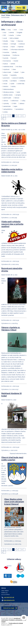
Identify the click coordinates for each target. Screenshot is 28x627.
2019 (9, 29)
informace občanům (17, 49)
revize (5, 83)
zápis (15, 106)
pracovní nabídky (18, 78)
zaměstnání (7, 106)
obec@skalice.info (9, 600)
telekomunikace (8, 89)
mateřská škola (8, 66)
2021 (21, 29)
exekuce (22, 44)
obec (14, 69)
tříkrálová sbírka (8, 92)
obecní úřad (7, 72)
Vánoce (16, 98)
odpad (16, 72)
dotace (5, 44)
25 (2, 118)
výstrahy (6, 103)
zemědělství (19, 109)
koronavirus (7, 61)
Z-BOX (14, 103)
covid (5, 38)
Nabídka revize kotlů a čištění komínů (11, 170)
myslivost (6, 69)
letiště (13, 63)
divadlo (5, 41)
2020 (15, 29)
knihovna (16, 55)
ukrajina (18, 95)
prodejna (14, 81)
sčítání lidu (21, 83)
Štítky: (3, 29)
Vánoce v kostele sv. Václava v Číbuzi (10, 328)
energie (13, 44)
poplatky (14, 75)
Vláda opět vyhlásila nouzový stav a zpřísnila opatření (12, 224)
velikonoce (14, 100)
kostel (16, 61)
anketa (11, 32)
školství (5, 86)
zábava (22, 103)
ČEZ (4, 35)
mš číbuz (19, 66)
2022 (4, 32)
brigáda (19, 32)
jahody (14, 52)
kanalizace (6, 55)
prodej (5, 81)
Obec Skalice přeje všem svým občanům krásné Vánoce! (14, 501)
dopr (12, 41)
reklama (22, 81)
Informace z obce (18, 15)
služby (13, 86)
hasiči (13, 46)
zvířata (5, 112)
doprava (20, 41)
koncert (14, 58)
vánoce (5, 100)
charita (11, 35)
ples (23, 72)
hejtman (20, 46)
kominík (5, 58)
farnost (5, 46)
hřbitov (5, 49)
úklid (18, 92)
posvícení (6, 78)
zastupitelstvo (7, 109)
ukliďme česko (8, 95)
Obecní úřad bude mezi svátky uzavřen (12, 458)
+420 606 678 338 (9, 597)
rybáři (12, 83)
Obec (8, 15)
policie (5, 75)
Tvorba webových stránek (16, 623)
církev (19, 35)
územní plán (7, 98)
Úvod (3, 15)
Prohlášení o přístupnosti (15, 620)
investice (6, 52)
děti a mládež (14, 38)
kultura (5, 63)
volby (23, 100)
